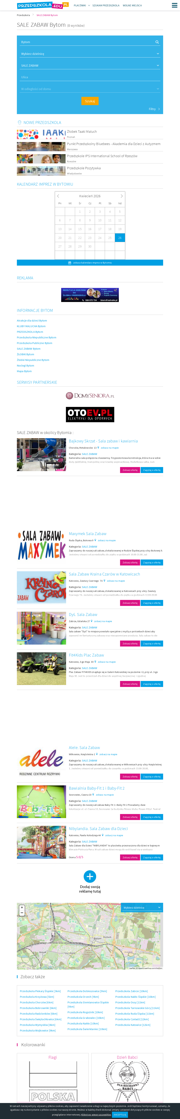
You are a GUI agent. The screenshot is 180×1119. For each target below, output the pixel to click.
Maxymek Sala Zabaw (87, 533)
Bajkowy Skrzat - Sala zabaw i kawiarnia (103, 441)
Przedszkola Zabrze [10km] (131, 991)
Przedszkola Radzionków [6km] (38, 1013)
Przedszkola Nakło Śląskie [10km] (135, 996)
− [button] (22, 913)
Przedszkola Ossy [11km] (130, 1002)
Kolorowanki (33, 1044)
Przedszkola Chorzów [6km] (36, 1002)
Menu (174, 5)
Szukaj (90, 101)
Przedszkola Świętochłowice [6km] (41, 1019)
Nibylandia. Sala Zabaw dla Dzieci (98, 828)
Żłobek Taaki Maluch (82, 131)
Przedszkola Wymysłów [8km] (37, 1025)
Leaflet (132, 968)
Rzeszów (71, 161)
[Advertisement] (90, 503)
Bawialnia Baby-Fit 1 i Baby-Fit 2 (97, 788)
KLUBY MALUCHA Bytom (31, 326)
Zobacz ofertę (130, 470)
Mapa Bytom (24, 371)
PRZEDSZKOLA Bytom (30, 331)
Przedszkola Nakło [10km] (83, 1023)
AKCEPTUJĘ (120, 1114)
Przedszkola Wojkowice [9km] (38, 1030)
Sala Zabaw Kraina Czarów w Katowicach (104, 574)
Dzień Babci (127, 1057)
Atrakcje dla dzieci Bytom (32, 320)
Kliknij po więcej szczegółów (96, 1114)
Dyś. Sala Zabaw (83, 614)
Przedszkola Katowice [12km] (132, 1025)
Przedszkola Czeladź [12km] (132, 1019)
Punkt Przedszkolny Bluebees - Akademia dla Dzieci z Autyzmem (113, 144)
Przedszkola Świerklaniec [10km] (87, 1029)
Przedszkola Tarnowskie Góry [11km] (137, 1008)
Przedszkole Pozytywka (84, 168)
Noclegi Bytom (25, 365)
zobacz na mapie (110, 447)
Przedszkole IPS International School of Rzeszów (102, 156)
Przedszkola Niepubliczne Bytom (36, 337)
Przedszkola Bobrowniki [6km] (38, 1008)
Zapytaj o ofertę (151, 470)
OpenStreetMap (144, 968)
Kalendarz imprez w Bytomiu (45, 184)
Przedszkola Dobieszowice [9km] (87, 991)
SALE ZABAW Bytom (29, 348)
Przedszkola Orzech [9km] (83, 996)
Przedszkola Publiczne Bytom (34, 343)
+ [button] (22, 908)
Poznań (71, 137)
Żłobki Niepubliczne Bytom (33, 360)
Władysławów (74, 173)
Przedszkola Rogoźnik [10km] (85, 1012)
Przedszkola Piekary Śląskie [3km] (40, 991)
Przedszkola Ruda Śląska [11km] (134, 1013)
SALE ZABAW (89, 454)
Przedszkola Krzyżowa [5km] (37, 996)
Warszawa (72, 149)
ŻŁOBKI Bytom (25, 354)
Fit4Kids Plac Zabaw (86, 655)
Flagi (53, 1057)
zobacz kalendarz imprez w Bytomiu (92, 262)
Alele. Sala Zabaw (84, 747)
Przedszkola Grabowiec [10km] (86, 1018)
